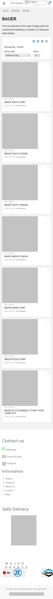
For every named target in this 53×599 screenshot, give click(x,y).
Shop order (9, 51)
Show (36, 51)
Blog (8, 494)
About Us (10, 486)
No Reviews (21, 105)
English (31, 2)
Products (10, 482)
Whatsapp (11, 449)
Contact (9, 490)
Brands (9, 478)
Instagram (11, 463)
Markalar (16, 11)
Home (5, 11)
